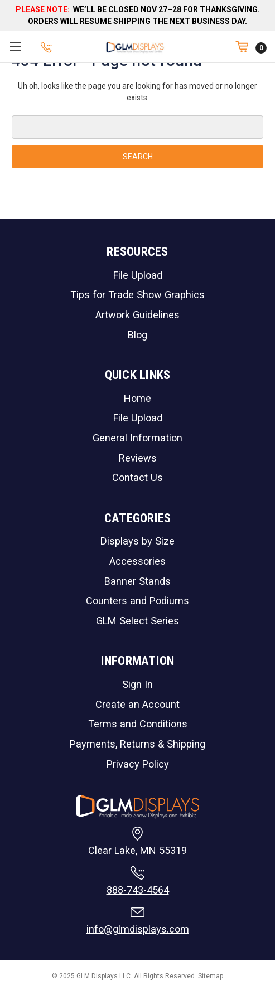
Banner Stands (137, 581)
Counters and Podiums (137, 600)
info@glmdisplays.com (137, 929)
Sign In (137, 684)
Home (137, 398)
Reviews (138, 458)
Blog (137, 335)
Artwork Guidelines (137, 315)
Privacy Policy (138, 764)
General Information (137, 438)
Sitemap (210, 976)
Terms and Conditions (137, 724)
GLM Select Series (137, 621)
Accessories (137, 561)
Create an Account (137, 704)
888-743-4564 (138, 890)
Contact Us (137, 477)
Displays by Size (137, 541)
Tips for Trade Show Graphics (137, 294)
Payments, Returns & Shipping (137, 744)
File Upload (137, 275)
